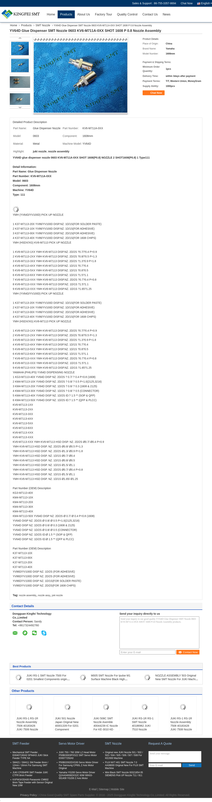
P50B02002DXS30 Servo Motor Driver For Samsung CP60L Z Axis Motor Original (78, 765)
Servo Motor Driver (71, 743)
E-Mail (93, 789)
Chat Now (187, 3)
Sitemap (104, 789)
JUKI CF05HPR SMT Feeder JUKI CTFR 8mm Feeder (30, 774)
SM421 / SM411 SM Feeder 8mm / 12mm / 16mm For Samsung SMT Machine (30, 765)
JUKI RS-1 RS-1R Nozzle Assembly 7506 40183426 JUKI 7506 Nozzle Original (27, 726)
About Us (83, 14)
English (206, 3)
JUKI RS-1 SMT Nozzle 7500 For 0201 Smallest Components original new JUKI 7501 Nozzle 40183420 (48, 679)
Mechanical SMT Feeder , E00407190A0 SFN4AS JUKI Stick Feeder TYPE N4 (30, 755)
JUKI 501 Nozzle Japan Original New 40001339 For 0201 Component (66, 724)
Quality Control (127, 14)
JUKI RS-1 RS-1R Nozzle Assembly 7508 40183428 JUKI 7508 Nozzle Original (181, 726)
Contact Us (150, 14)
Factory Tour (103, 14)
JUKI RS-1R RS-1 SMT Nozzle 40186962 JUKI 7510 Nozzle (143, 724)
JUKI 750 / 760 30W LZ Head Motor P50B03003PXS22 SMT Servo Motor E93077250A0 (78, 755)
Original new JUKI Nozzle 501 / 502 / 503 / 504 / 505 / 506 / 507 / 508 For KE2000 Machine (124, 755)
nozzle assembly (27, 595)
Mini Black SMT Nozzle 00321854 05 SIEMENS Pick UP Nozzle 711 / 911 (124, 774)
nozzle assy (44, 595)
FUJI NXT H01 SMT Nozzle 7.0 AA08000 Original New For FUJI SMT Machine (124, 765)
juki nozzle (57, 595)
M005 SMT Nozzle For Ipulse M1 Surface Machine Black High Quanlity (110, 679)
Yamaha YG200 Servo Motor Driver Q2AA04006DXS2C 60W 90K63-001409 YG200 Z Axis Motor (77, 775)
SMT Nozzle (43, 25)
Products (66, 14)
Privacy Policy (28, 795)
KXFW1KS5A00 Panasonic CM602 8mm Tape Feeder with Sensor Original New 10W (33, 782)
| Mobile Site (116, 789)
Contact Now (188, 652)
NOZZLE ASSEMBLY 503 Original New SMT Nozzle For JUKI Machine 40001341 (177, 679)
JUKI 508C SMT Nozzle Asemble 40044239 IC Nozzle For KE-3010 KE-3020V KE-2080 (105, 726)
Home (51, 14)
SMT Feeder (20, 743)
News (166, 14)
